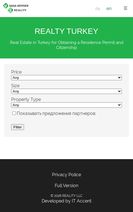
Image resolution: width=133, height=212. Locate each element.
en (108, 8)
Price (16, 72)
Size (15, 85)
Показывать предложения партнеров (56, 113)
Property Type (26, 99)
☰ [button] (125, 8)
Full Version (66, 185)
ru (98, 8)
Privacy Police (66, 174)
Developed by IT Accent (66, 201)
